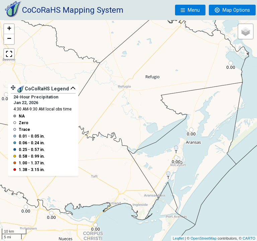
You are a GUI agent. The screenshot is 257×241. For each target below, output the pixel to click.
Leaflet (178, 238)
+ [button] (9, 29)
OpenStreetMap (203, 238)
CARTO (249, 238)
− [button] (9, 39)
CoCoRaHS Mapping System (72, 10)
